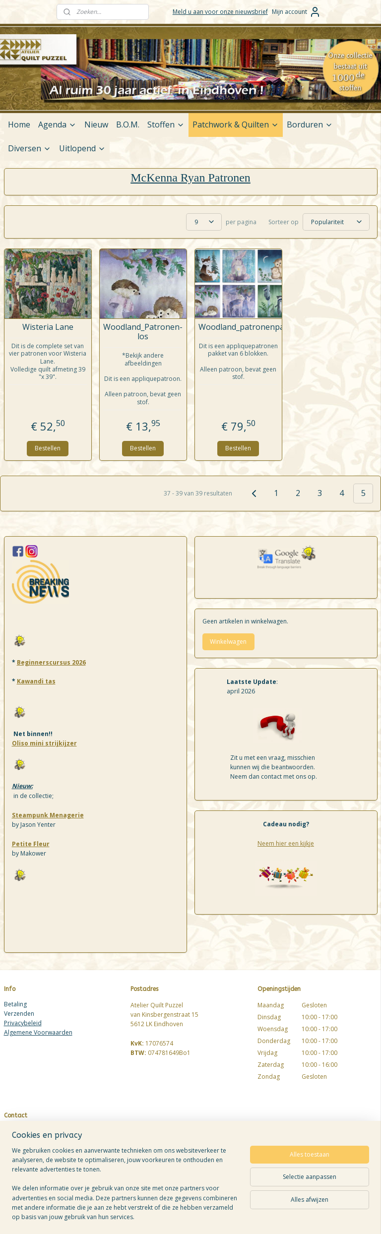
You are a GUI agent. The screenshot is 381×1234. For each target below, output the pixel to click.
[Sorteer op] (336, 222)
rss (250, 1216)
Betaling (15, 1004)
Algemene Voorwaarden (38, 1032)
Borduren (310, 124)
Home (19, 124)
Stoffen (166, 124)
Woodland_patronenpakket (238, 327)
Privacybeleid (23, 1023)
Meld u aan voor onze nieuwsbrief (220, 11)
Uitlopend (82, 148)
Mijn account (296, 12)
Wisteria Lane (47, 327)
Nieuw (96, 124)
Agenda (57, 124)
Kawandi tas (36, 681)
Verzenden (19, 1013)
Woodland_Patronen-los (143, 331)
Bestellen (48, 448)
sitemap (229, 1216)
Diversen (29, 148)
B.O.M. (127, 124)
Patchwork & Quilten (235, 124)
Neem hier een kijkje (285, 843)
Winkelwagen (228, 641)
